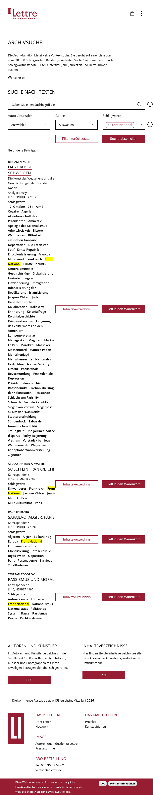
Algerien (27, 211)
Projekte (90, 722)
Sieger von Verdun (21, 407)
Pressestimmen (46, 748)
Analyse (13, 193)
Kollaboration (17, 307)
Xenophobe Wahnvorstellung (29, 450)
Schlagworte (112, 116)
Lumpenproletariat (21, 335)
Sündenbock (17, 421)
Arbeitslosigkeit (19, 230)
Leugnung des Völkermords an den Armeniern (29, 326)
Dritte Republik (28, 249)
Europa (13, 541)
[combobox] (29, 125)
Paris (38, 503)
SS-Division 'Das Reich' (24, 412)
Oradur (13, 369)
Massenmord (17, 350)
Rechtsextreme (31, 618)
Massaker (43, 345)
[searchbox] (29, 124)
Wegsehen (38, 445)
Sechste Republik (36, 402)
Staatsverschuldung (22, 416)
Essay (23, 193)
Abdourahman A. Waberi (26, 464)
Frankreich (34, 259)
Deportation (17, 245)
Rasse (25, 613)
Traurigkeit (16, 431)
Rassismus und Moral (31, 579)
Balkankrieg (42, 537)
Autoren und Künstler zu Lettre (56, 743)
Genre (60, 116)
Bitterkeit (35, 235)
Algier (27, 537)
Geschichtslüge (19, 273)
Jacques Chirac (18, 297)
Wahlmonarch (18, 445)
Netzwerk (41, 726)
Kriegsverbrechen (20, 321)
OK (103, 783)
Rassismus (39, 613)
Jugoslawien (16, 556)
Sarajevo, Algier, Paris (31, 517)
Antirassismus (18, 599)
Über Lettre (43, 722)
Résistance (42, 393)
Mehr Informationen (122, 783)
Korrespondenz (18, 475)
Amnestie (35, 221)
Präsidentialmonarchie (24, 383)
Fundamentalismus (22, 546)
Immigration (40, 283)
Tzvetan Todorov (21, 574)
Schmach (14, 402)
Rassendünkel (18, 388)
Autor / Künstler (20, 116)
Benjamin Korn (19, 162)
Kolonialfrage (36, 312)
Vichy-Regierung (35, 436)
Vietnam (14, 440)
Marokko (27, 345)
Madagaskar (17, 340)
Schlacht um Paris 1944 (24, 397)
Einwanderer (17, 488)
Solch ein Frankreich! (31, 469)
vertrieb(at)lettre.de (48, 770)
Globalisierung (42, 273)
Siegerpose (45, 407)
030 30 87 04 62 (52, 765)
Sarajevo (46, 560)
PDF (29, 680)
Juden (36, 297)
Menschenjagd (18, 354)
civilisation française (22, 240)
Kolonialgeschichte (21, 316)
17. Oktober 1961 (20, 207)
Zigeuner (14, 455)
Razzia (12, 618)
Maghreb (34, 340)
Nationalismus (42, 604)
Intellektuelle (41, 551)
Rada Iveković (18, 512)
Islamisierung (38, 292)
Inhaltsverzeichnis (77, 309)
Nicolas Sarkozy (38, 364)
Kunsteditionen (95, 726)
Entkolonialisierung (22, 254)
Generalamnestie (20, 269)
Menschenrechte (20, 359)
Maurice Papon (40, 350)
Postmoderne (27, 560)
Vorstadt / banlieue (37, 440)
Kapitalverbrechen (21, 302)
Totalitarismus (18, 565)
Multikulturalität (20, 503)
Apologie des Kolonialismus (27, 226)
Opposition (36, 556)
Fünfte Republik (34, 264)
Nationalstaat (18, 609)
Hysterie (14, 278)
